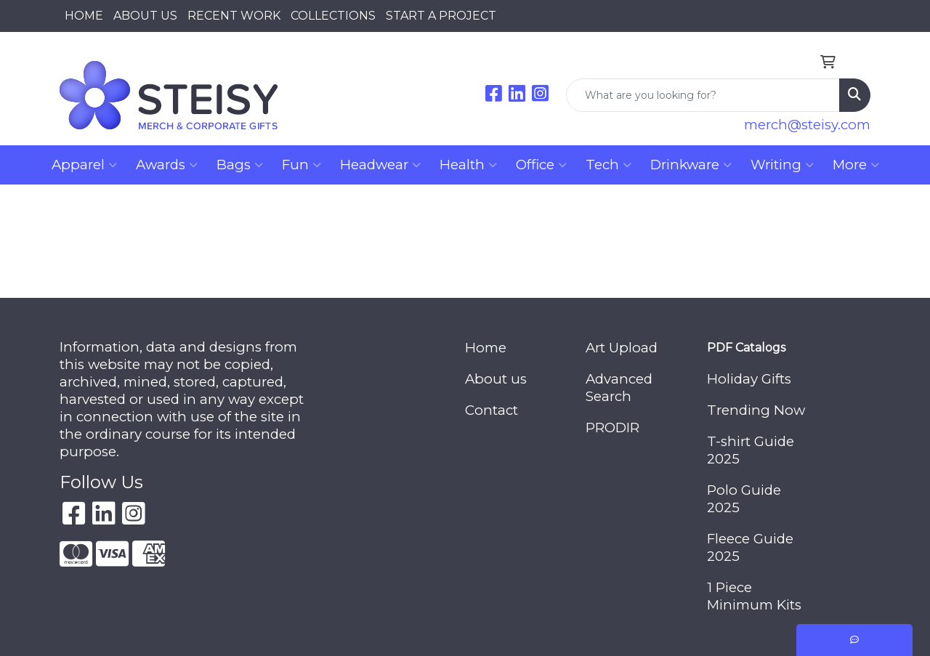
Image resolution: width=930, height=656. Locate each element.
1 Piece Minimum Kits (754, 596)
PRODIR (612, 427)
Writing (782, 165)
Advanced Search (619, 387)
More (856, 165)
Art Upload (622, 347)
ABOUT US (145, 16)
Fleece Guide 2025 (750, 547)
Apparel (84, 165)
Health (468, 165)
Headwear (380, 165)
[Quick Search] (703, 95)
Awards (167, 165)
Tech (608, 165)
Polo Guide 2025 (744, 499)
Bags (240, 165)
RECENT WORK (233, 16)
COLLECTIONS (333, 16)
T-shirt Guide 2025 (750, 450)
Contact (491, 410)
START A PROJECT (441, 16)
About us (496, 378)
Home (485, 347)
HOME (84, 16)
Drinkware (691, 165)
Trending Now (756, 410)
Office (541, 165)
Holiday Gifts (749, 378)
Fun (301, 165)
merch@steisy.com (807, 124)
